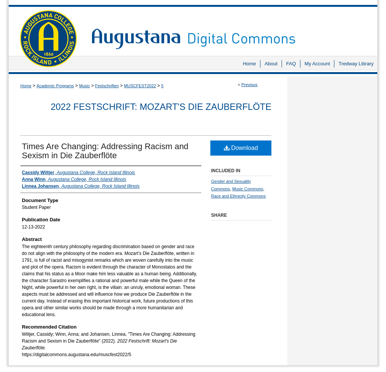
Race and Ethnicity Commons (238, 196)
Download (241, 148)
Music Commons (247, 189)
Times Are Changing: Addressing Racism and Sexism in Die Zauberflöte (105, 151)
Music (84, 85)
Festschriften (107, 85)
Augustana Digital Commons (231, 28)
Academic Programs (55, 85)
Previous (249, 84)
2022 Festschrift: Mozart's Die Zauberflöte (161, 107)
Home (25, 85)
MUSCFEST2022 (140, 85)
